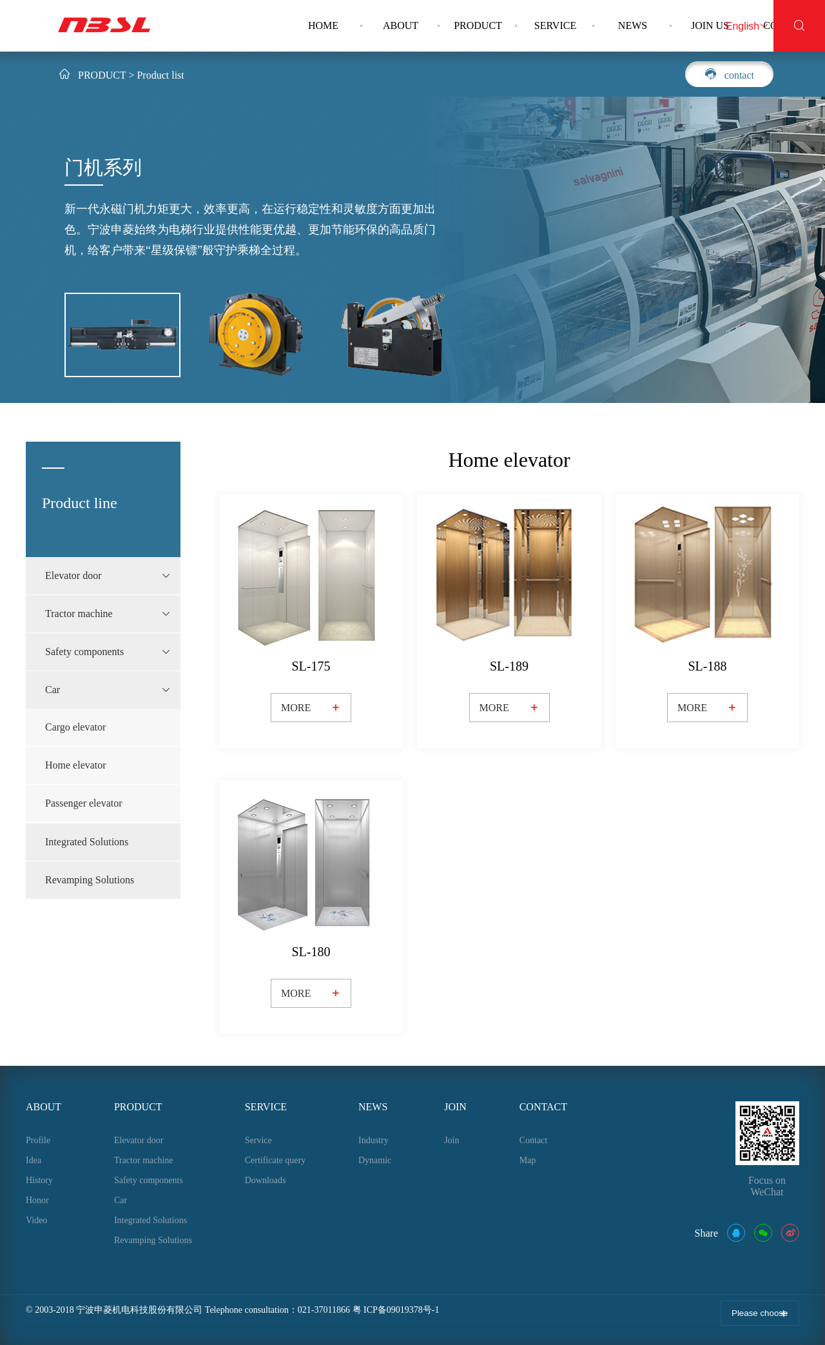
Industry (373, 1140)
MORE (311, 708)
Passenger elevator (83, 803)
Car (120, 1200)
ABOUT (400, 25)
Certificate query (275, 1160)
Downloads (265, 1180)
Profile (38, 1140)
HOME (323, 25)
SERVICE (555, 25)
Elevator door (139, 1140)
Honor (37, 1200)
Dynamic (374, 1160)
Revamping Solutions (89, 879)
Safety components (148, 1180)
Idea (33, 1160)
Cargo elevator (75, 727)
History (39, 1180)
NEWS (632, 25)
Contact (533, 1140)
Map (527, 1160)
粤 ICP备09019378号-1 (396, 1310)
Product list (160, 75)
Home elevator (75, 765)
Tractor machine (143, 1160)
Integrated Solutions (86, 841)
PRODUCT (478, 25)
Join (451, 1140)
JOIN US (710, 25)
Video (36, 1220)
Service (258, 1140)
